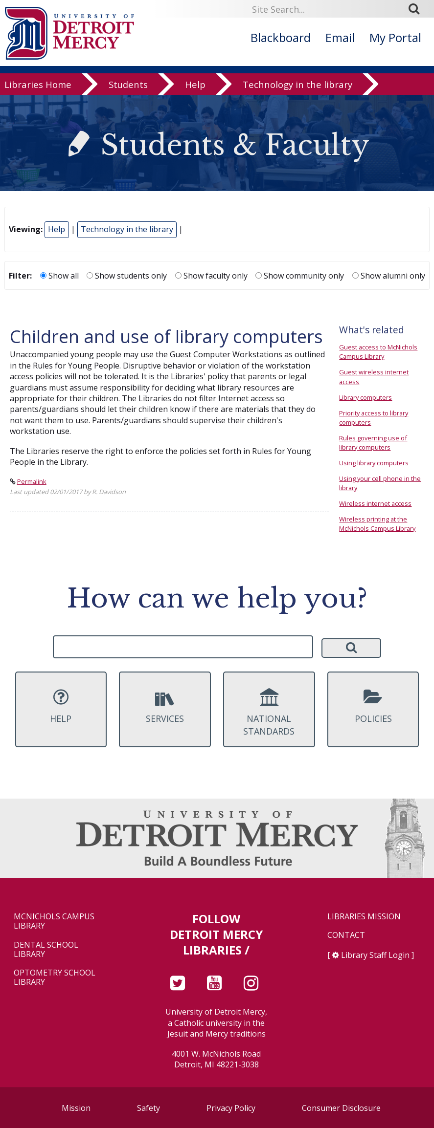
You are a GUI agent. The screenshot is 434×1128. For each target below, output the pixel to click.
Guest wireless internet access (374, 377)
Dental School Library (46, 949)
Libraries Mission (364, 916)
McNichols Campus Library (54, 921)
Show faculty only (211, 276)
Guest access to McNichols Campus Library (378, 352)
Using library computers (374, 462)
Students (128, 85)
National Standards (269, 712)
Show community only (299, 276)
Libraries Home (37, 85)
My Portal (395, 37)
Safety (148, 1108)
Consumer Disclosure (341, 1108)
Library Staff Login (375, 955)
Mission (76, 1108)
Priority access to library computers (373, 418)
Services (165, 706)
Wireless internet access (375, 503)
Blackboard (281, 37)
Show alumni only (388, 276)
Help (195, 85)
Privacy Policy (230, 1108)
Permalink (31, 481)
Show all (59, 276)
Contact (346, 935)
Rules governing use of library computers (373, 443)
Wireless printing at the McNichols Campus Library (377, 524)
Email (340, 37)
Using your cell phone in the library (380, 483)
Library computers (365, 397)
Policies (373, 706)
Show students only (127, 276)
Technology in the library (297, 85)
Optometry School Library (54, 977)
